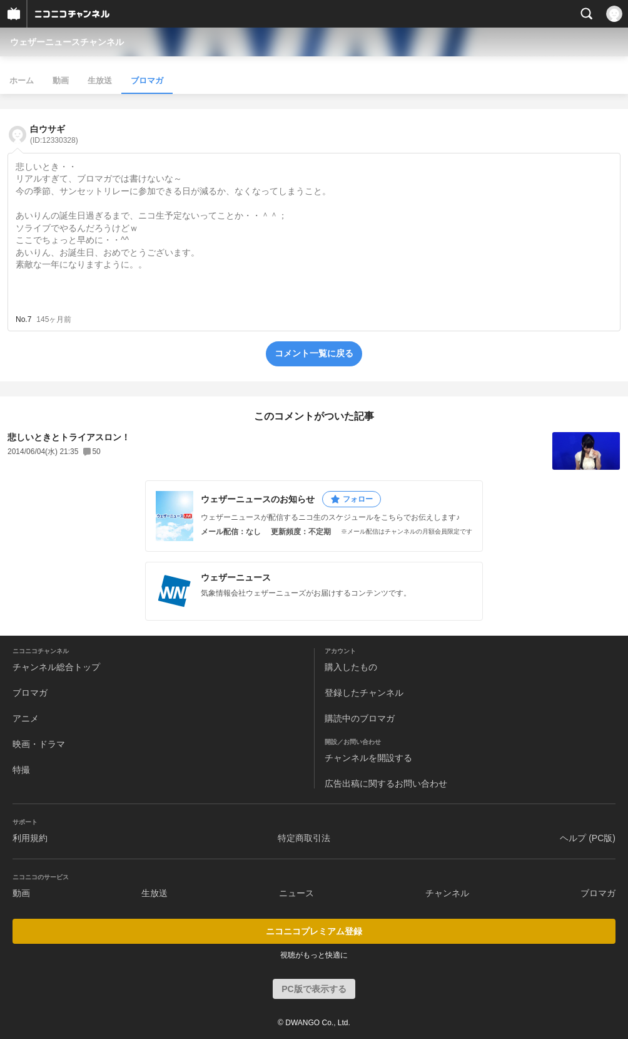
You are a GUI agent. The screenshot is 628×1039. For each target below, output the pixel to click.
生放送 (100, 80)
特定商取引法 (304, 838)
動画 (61, 80)
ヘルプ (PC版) (587, 838)
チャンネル (447, 893)
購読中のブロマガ (360, 718)
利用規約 (30, 838)
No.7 (23, 319)
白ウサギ (54, 134)
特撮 (21, 770)
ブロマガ (147, 80)
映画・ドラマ (39, 744)
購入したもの (351, 667)
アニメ (26, 718)
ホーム (21, 80)
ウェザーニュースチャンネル (67, 42)
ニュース (296, 893)
